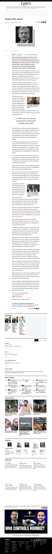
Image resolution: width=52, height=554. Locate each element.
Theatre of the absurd (14, 19)
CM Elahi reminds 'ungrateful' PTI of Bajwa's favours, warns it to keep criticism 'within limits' (22, 329)
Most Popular (9, 377)
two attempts (31, 91)
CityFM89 (27, 0)
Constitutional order (23, 484)
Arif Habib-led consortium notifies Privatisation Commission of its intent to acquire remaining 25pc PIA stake (24, 433)
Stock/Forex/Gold (22, 543)
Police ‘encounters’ (37, 463)
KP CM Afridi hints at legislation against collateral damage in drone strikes (25, 414)
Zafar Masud (7, 450)
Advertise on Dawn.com (14, 547)
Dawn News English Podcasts (11, 507)
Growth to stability (8, 485)
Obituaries (48, 0)
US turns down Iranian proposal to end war (41, 387)
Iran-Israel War (23, 8)
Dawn (27, 542)
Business (36, 8)
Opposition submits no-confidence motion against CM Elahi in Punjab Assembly (14, 327)
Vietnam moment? (9, 448)
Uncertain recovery (23, 463)
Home (8, 8)
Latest (10, 8)
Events (35, 0)
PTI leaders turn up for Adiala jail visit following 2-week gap (11, 432)
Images (16, 0)
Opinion (32, 8)
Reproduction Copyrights (14, 545)
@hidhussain (19, 296)
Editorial (8, 460)
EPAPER (3, 0)
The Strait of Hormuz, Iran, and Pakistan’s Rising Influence (26, 535)
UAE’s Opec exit (8, 463)
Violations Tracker (16, 8)
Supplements (39, 0)
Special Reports (29, 546)
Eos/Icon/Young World (35, 542)
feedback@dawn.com (30, 306)
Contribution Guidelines (7, 544)
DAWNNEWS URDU (11, 0)
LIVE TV (7, 0)
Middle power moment (42, 451)
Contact (6, 542)
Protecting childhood (37, 484)
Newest (40, 340)
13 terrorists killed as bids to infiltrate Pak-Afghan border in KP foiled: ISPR (11, 414)
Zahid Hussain (7, 22)
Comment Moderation (7, 551)
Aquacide (26, 450)
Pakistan (28, 8)
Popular (45, 340)
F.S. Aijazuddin (26, 452)
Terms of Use (7, 548)
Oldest (36, 340)
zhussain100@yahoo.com (17, 294)
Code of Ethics (7, 545)
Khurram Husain (18, 453)
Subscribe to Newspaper (14, 542)
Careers (44, 0)
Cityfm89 (34, 544)
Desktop (20, 546)
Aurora (23, 0)
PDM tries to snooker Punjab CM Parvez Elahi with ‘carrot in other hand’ (8, 327)
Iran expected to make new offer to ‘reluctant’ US (27, 387)
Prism (27, 543)
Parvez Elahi (22, 62)
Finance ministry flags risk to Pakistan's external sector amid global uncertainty (39, 432)
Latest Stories (9, 398)
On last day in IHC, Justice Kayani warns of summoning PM (41, 391)
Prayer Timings (21, 542)
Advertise (31, 0)
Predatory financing (34, 451)
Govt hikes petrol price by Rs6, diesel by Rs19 (39, 414)
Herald (20, 0)
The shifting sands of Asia (18, 451)
